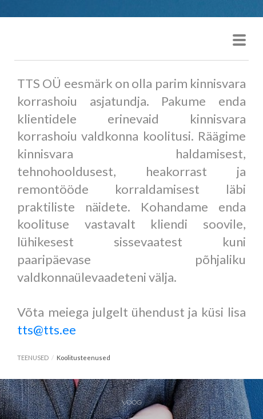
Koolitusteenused (83, 357)
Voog (132, 402)
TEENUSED (33, 357)
